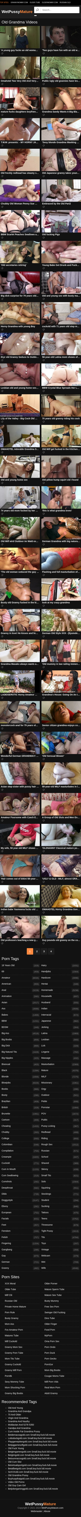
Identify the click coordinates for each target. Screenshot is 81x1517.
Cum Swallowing (21, 1176)
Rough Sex (60, 1145)
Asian (21, 1003)
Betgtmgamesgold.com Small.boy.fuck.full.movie (32, 1451)
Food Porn (50, 1329)
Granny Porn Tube (14, 1353)
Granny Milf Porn (13, 1370)
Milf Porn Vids (51, 1381)
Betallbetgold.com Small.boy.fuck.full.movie (29, 1468)
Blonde (21, 1077)
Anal (21, 990)
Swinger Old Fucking (55, 1312)
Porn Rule (10, 1312)
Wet (60, 1262)
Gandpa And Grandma (19, 1428)
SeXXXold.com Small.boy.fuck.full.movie (28, 1472)
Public (60, 1120)
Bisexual (21, 1064)
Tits (60, 1237)
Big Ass (21, 1033)
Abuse (47, 1511)
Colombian (21, 1145)
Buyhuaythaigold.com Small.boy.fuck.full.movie (31, 1478)
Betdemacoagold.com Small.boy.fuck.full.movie (31, 1435)
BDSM (21, 1027)
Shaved (60, 1163)
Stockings (60, 1194)
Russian (60, 1151)
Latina (60, 1033)
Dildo (21, 1194)
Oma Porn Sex (52, 1341)
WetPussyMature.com (53, 1508)
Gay (21, 1256)
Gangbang (21, 1250)
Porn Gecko (50, 1358)
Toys (60, 1243)
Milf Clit (8, 1295)
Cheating (21, 1126)
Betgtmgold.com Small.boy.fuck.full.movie (28, 1455)
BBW (21, 1021)
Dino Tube (50, 1318)
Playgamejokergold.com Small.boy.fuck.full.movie (32, 1441)
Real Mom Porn (52, 1387)
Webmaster (36, 1511)
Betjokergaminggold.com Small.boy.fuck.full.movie (33, 1488)
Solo (60, 1182)
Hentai (60, 984)
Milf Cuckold (11, 1341)
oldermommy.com (50, 2)
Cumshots (21, 1182)
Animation (21, 996)
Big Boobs (21, 1040)
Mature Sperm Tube (54, 1289)
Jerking (60, 1027)
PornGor (49, 1364)
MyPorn (48, 1335)
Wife (60, 1268)
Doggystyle (21, 1200)
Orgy (60, 1089)
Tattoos (60, 1213)
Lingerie (60, 1052)
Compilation (21, 1151)
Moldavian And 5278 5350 (21, 1424)
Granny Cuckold (13, 1364)
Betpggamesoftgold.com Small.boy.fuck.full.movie (32, 1445)
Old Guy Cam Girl (17, 1485)
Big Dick (21, 1046)
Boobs (21, 1089)
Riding (60, 1139)
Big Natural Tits (21, 1052)
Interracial (60, 1015)
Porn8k (8, 1376)
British (21, 1108)
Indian (60, 1009)
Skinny (60, 1169)
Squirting (60, 1188)
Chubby (21, 1132)
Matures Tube (12, 1335)
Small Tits (60, 1176)
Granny (21, 1268)
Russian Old (65, 2)
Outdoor (60, 1095)
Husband (60, 1003)
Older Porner (51, 1283)
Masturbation (60, 1064)
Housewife (60, 996)
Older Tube (10, 1289)
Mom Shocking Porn (15, 1387)
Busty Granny (11, 1318)
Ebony (21, 1206)
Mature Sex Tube (53, 1295)
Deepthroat (21, 1188)
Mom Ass (9, 1324)
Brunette (21, 1114)
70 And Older (14, 1414)
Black (21, 1071)
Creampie (21, 1157)
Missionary (60, 1083)
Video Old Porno (16, 1482)
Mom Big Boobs (52, 1370)
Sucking (60, 1206)
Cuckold (21, 1163)
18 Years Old (21, 966)
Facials (21, 1219)
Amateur (21, 978)
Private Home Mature (15, 1306)
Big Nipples (21, 1058)
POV (60, 1114)
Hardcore (60, 978)
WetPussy (17, 11)
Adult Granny (51, 1393)
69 (21, 972)
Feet (21, 1225)
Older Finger (51, 1324)
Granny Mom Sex (13, 1347)
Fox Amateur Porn (14, 1329)
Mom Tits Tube (12, 1358)
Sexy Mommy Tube (14, 1381)
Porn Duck (50, 1353)
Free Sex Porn (52, 1306)
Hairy (60, 966)
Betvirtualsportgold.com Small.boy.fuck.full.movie (32, 1465)
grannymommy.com (19, 2)
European (21, 1213)
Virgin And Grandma (18, 1418)
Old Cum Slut (14, 1462)
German (21, 1262)
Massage (60, 1058)
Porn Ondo (50, 1347)
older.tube (35, 2)
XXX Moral (10, 1283)
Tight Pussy (60, 1231)
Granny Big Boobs (14, 1393)
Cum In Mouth (21, 1169)
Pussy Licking (60, 1126)
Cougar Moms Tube (54, 1376)
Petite (60, 1101)
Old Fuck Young (16, 1448)
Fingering (21, 1243)
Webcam (60, 1256)
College (21, 1139)
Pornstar (60, 1108)
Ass (21, 1009)
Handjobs (60, 972)
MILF (60, 1077)
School (60, 1157)
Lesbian (60, 1040)
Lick (60, 1046)
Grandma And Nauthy (19, 1421)
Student (60, 1200)
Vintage (60, 1250)
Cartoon (21, 1120)
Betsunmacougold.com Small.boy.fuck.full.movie (32, 1458)
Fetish (21, 1237)
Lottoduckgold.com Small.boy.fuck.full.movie (30, 1438)
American (21, 984)
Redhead (60, 1132)
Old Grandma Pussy (18, 1475)
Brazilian (21, 1101)
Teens (60, 1219)
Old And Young (15, 1408)
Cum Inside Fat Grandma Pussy (24, 1431)
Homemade (60, 990)
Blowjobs (21, 1083)
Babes (21, 1015)
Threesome (60, 1225)
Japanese (60, 1021)
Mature (60, 1071)
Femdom (21, 1231)
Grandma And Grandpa (19, 1411)
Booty (21, 1095)
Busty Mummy (52, 1301)
